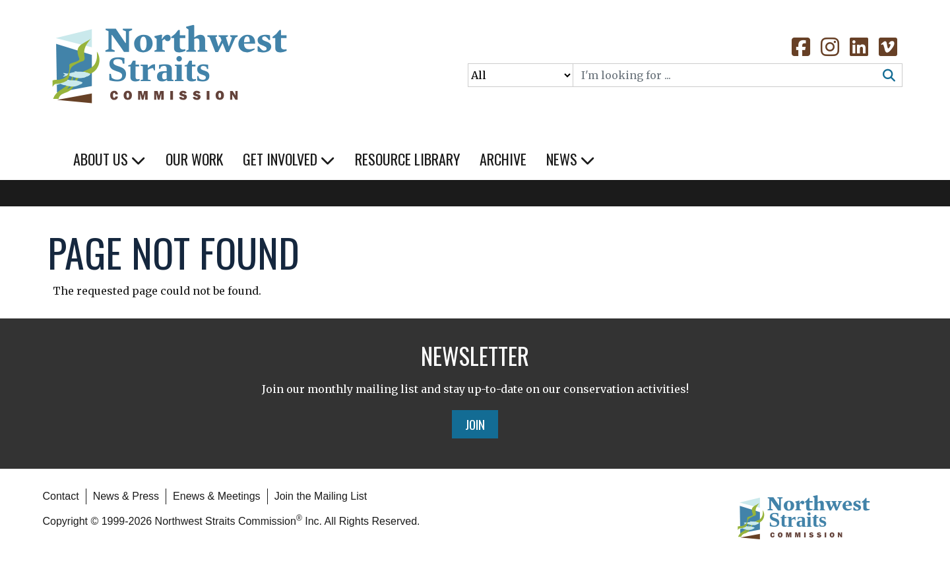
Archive (503, 158)
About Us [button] (109, 158)
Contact (61, 496)
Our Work (194, 158)
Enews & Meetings (217, 496)
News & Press (126, 496)
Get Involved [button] (289, 158)
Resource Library (407, 158)
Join (475, 424)
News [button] (570, 158)
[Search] (725, 75)
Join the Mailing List (320, 496)
